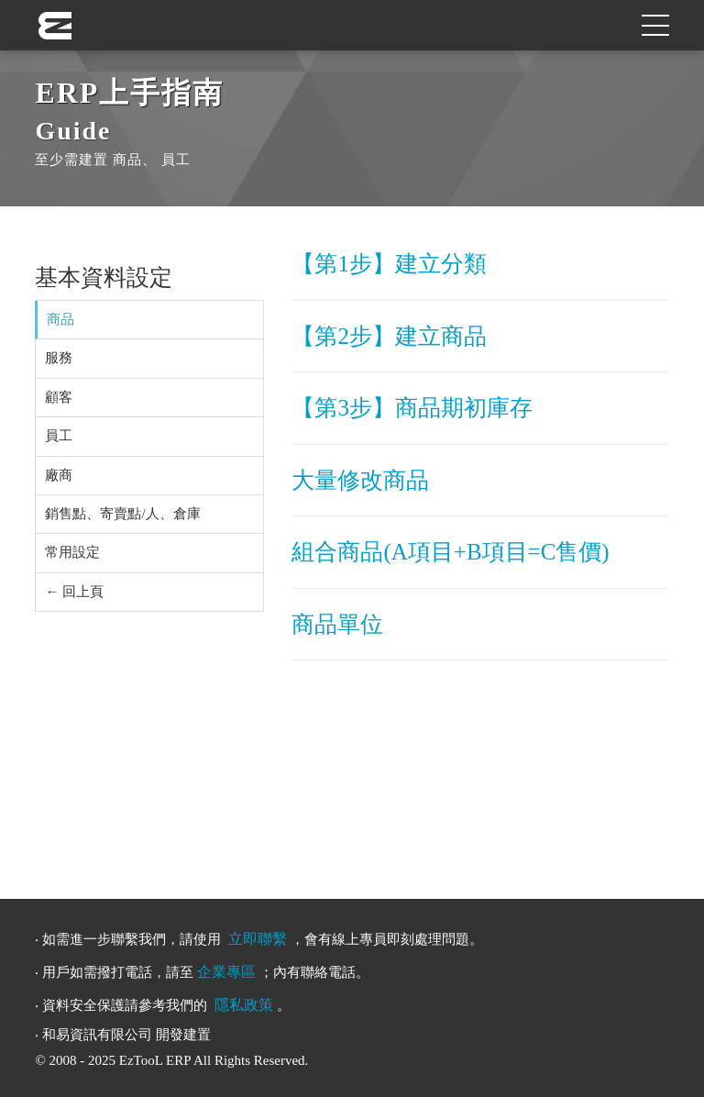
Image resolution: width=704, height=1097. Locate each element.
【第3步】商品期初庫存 (412, 407)
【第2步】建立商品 (389, 336)
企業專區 (226, 972)
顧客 (58, 397)
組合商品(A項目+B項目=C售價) (450, 551)
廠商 (58, 475)
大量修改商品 (360, 480)
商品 (60, 319)
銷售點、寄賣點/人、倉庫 (122, 513)
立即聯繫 (257, 939)
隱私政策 (243, 1005)
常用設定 (72, 552)
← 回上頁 (74, 591)
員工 (58, 435)
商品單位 (337, 624)
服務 (58, 357)
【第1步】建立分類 (389, 263)
